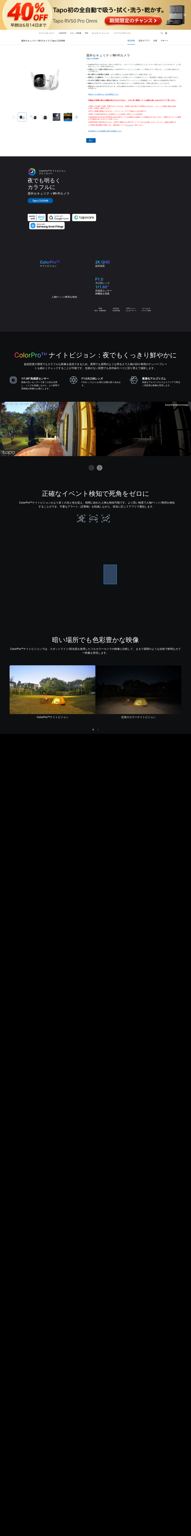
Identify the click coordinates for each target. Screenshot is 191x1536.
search (162, 3)
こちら (129, 95)
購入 (91, 110)
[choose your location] (166, 3)
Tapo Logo (28, 3)
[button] (76, 87)
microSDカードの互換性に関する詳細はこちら (105, 101)
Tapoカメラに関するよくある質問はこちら (103, 64)
